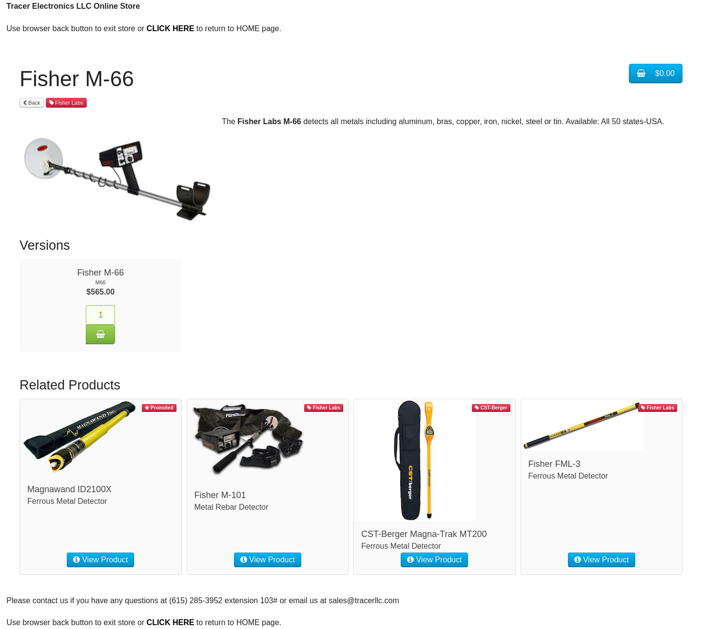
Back (31, 103)
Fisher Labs (66, 103)
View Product (100, 559)
